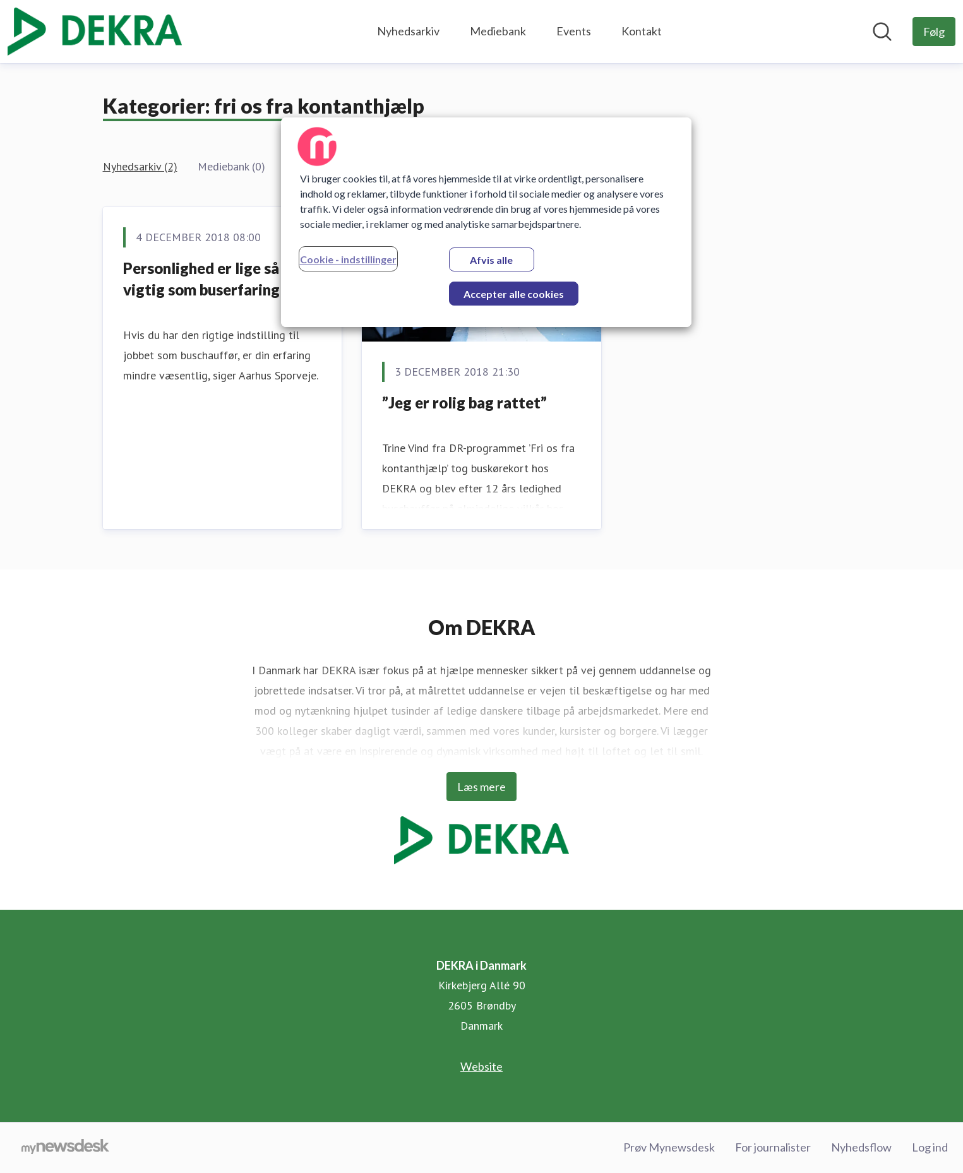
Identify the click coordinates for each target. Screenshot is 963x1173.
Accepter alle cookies (514, 294)
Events (573, 31)
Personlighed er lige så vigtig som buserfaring (201, 279)
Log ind (930, 1147)
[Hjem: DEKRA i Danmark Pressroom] (95, 32)
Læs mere (481, 787)
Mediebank (498, 31)
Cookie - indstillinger (348, 259)
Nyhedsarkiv (408, 31)
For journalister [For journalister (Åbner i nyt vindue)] (773, 1147)
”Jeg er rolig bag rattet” (464, 402)
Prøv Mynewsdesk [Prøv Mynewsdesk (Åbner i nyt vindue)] (669, 1147)
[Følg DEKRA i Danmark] (933, 31)
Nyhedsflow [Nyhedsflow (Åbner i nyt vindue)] (861, 1147)
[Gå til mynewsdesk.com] (65, 1148)
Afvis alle (491, 260)
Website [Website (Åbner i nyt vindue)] (481, 1066)
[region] (486, 222)
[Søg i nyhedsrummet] (882, 31)
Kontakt (641, 31)
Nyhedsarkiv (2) (140, 166)
